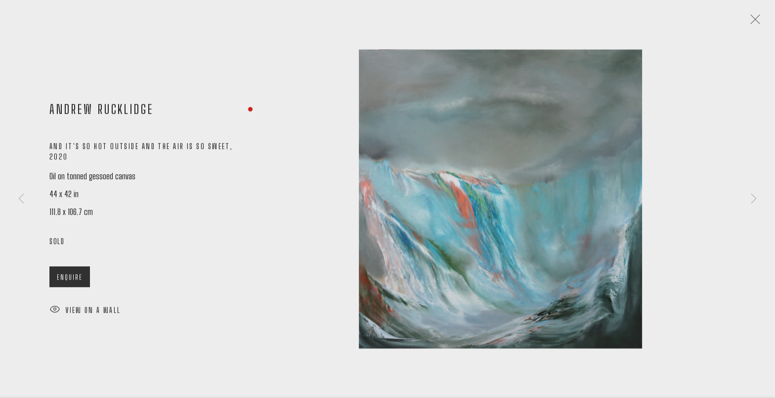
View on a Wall (85, 313)
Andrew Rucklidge (101, 111)
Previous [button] (21, 199)
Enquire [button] (70, 280)
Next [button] (753, 199)
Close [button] (753, 22)
